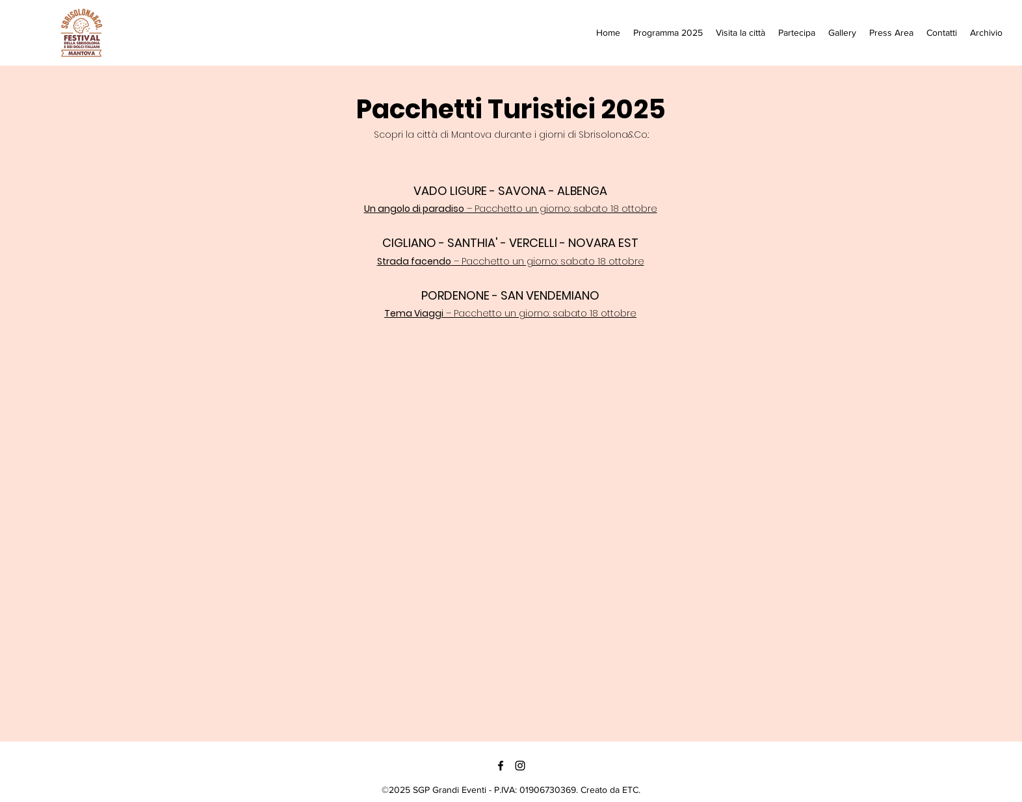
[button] (740, 32)
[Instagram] (520, 765)
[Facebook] (500, 765)
